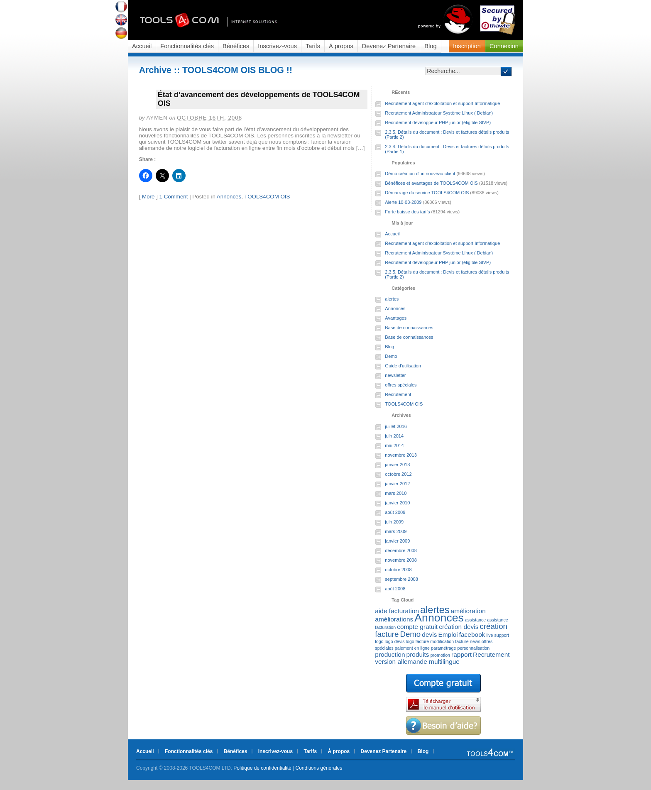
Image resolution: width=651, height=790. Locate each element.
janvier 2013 (397, 464)
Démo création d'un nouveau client (420, 173)
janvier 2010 (397, 502)
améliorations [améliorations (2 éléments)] (394, 619)
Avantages (395, 318)
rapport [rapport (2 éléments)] (461, 654)
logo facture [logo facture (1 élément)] (417, 641)
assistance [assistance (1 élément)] (475, 619)
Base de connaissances (409, 327)
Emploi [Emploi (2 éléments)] (448, 634)
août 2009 (395, 512)
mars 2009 (395, 531)
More (148, 196)
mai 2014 (394, 445)
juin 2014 (394, 435)
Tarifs (313, 46)
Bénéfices (236, 46)
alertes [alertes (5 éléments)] (434, 609)
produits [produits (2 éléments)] (417, 654)
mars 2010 (395, 493)
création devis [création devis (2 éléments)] (458, 626)
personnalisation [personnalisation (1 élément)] (474, 648)
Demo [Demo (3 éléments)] (410, 634)
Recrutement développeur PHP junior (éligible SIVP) (438, 122)
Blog (430, 46)
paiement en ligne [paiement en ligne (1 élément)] (412, 648)
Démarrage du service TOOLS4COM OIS (427, 192)
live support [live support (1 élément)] (498, 635)
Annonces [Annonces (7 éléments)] (439, 617)
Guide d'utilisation (403, 365)
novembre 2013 (400, 454)
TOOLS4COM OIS (267, 196)
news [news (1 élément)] (475, 641)
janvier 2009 (397, 540)
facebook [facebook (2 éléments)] (472, 634)
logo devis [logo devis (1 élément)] (395, 641)
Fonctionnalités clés (187, 46)
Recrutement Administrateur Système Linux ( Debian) (439, 112)
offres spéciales (400, 384)
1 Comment (173, 196)
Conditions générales (319, 768)
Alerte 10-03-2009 (403, 202)
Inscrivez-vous (277, 46)
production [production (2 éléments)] (390, 654)
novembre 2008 (400, 560)
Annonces (229, 196)
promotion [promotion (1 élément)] (440, 655)
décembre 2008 (400, 550)
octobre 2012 (398, 474)
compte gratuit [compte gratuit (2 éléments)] (417, 626)
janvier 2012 (397, 483)
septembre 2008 (401, 579)
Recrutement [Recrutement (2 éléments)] (491, 654)
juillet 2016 (396, 426)
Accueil (142, 46)
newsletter (395, 375)
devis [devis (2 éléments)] (429, 634)
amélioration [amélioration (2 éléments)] (468, 610)
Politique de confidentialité (262, 768)
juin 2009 (394, 521)
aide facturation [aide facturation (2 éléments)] (397, 610)
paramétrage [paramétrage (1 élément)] (443, 648)
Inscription (467, 46)
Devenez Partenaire (389, 46)
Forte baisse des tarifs (407, 211)
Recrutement (398, 394)
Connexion (504, 46)
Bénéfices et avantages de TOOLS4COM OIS (431, 183)
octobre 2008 (398, 569)
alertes (392, 298)
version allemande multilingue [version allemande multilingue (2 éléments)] (417, 661)
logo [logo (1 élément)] (379, 641)
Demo (391, 356)
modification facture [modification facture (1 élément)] (449, 641)
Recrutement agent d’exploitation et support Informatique (442, 103)
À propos (341, 46)
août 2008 (395, 588)
